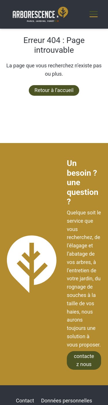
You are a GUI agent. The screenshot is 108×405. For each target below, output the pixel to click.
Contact (25, 401)
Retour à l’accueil (54, 90)
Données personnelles (66, 401)
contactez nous (84, 360)
